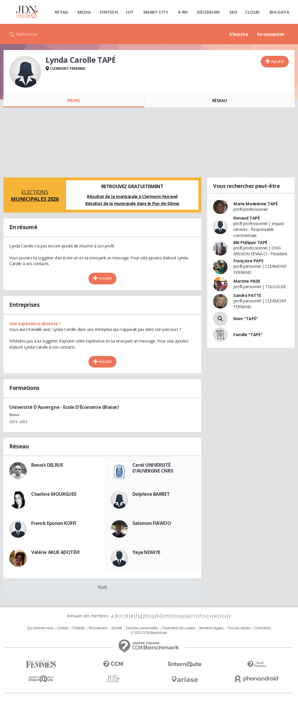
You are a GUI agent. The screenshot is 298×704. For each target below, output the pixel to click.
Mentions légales (211, 628)
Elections (34, 195)
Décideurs (208, 12)
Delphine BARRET (151, 494)
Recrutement (98, 628)
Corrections (262, 628)
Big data (279, 12)
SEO (233, 12)
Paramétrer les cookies (178, 628)
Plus (102, 586)
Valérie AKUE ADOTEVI (55, 552)
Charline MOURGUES (54, 494)
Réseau (219, 100)
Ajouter (277, 61)
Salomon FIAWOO (151, 523)
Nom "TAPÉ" (245, 318)
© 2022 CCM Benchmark (149, 633)
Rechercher (27, 34)
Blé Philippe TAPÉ (250, 242)
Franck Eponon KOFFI (53, 523)
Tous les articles (239, 628)
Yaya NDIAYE (146, 552)
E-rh (183, 12)
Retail (61, 12)
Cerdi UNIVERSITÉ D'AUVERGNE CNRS (152, 468)
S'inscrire (238, 34)
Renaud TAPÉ (246, 218)
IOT (130, 12)
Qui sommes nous (40, 628)
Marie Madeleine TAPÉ (255, 203)
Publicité (79, 628)
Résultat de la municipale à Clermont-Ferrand (132, 196)
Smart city (155, 12)
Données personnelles (142, 628)
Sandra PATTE (247, 295)
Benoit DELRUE (47, 465)
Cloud (252, 12)
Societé (116, 628)
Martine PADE (246, 281)
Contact (63, 628)
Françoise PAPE (248, 260)
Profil (73, 100)
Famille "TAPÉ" (247, 334)
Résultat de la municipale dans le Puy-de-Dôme (132, 203)
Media (84, 12)
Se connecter (270, 34)
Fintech (109, 12)
